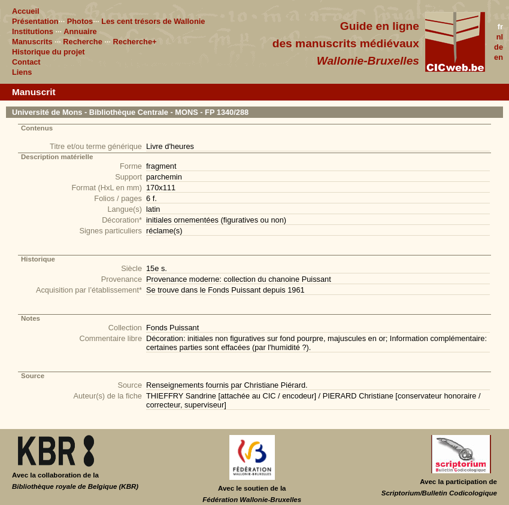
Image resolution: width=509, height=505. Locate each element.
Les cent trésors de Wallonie (153, 21)
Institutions (32, 31)
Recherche (82, 41)
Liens (22, 72)
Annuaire (79, 31)
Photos (80, 21)
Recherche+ (135, 41)
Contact (26, 61)
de (498, 46)
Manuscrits (32, 41)
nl (499, 36)
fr (500, 26)
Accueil (26, 11)
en (498, 57)
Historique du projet (48, 51)
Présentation (35, 21)
